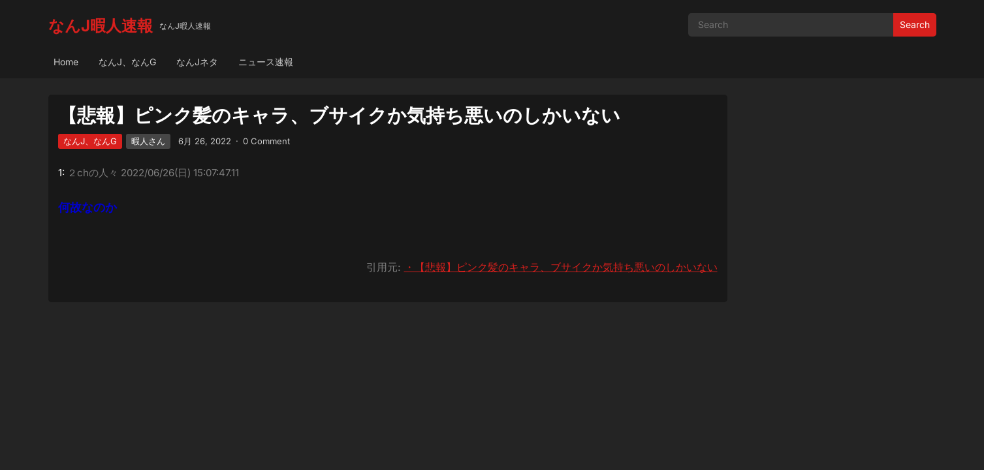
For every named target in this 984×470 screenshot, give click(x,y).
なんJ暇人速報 (100, 25)
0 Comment (266, 141)
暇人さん (148, 141)
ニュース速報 (265, 61)
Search (915, 24)
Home (66, 61)
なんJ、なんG (127, 61)
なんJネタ (197, 61)
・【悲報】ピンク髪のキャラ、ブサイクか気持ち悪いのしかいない (561, 267)
